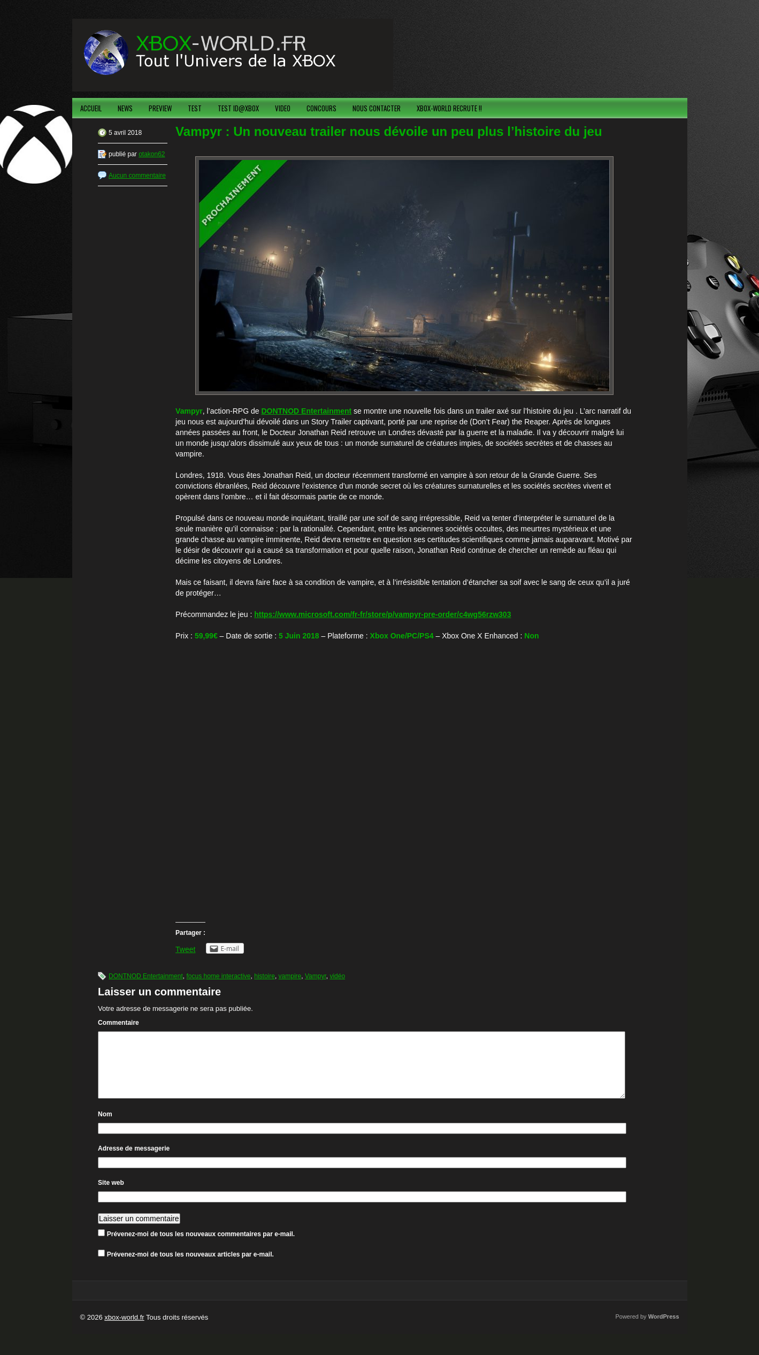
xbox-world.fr (124, 1330)
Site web (111, 1195)
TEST (195, 108)
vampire (290, 976)
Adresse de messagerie (134, 1161)
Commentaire (118, 1022)
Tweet (185, 949)
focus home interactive (218, 976)
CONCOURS (321, 108)
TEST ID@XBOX (238, 108)
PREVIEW (160, 108)
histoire (264, 976)
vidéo (337, 976)
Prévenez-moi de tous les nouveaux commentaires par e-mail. (201, 1247)
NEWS (125, 108)
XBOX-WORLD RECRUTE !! (449, 108)
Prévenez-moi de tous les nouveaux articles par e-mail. (190, 1267)
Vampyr (315, 976)
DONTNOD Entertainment (146, 976)
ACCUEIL (91, 108)
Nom (105, 1127)
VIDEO (282, 108)
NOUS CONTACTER (376, 108)
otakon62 (152, 154)
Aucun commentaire (137, 175)
